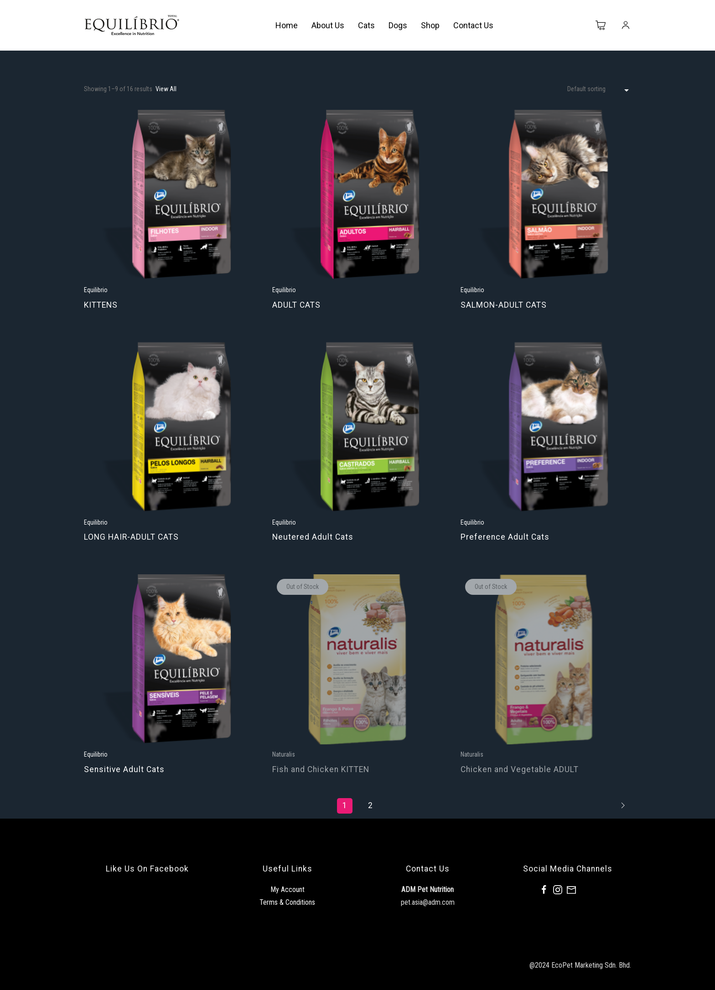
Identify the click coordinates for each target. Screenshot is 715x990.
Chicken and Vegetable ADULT (520, 769)
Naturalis (283, 754)
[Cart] (601, 25)
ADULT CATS (296, 304)
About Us (327, 25)
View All (165, 89)
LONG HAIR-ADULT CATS (131, 536)
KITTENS (101, 304)
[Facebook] (544, 889)
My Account (287, 889)
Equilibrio (96, 290)
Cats (366, 25)
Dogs (398, 25)
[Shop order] (599, 89)
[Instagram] (558, 889)
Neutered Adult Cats (312, 536)
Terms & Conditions (287, 902)
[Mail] (571, 889)
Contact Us (473, 25)
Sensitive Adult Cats (124, 769)
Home (286, 25)
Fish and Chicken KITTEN (320, 769)
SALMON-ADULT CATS (504, 304)
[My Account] (625, 25)
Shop (430, 25)
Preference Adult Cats (505, 536)
